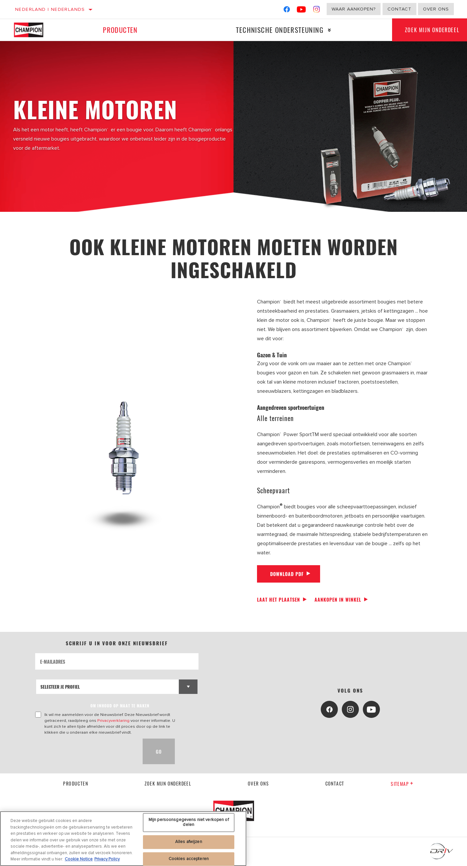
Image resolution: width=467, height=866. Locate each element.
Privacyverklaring (113, 720)
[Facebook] (286, 10)
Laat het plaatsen (278, 599)
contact (334, 783)
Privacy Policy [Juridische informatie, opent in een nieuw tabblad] (107, 859)
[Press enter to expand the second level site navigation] (329, 30)
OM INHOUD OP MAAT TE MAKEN (120, 705)
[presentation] (85, 751)
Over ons (436, 9)
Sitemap (402, 783)
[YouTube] (301, 10)
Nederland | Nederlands (50, 9)
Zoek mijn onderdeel (168, 783)
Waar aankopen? (354, 9)
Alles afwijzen (188, 841)
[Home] (33, 30)
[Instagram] (316, 10)
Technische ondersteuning (279, 30)
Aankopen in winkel (338, 599)
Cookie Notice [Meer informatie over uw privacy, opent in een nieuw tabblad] (79, 859)
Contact (399, 9)
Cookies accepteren (189, 858)
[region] (123, 838)
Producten (120, 30)
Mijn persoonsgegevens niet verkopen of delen (189, 822)
